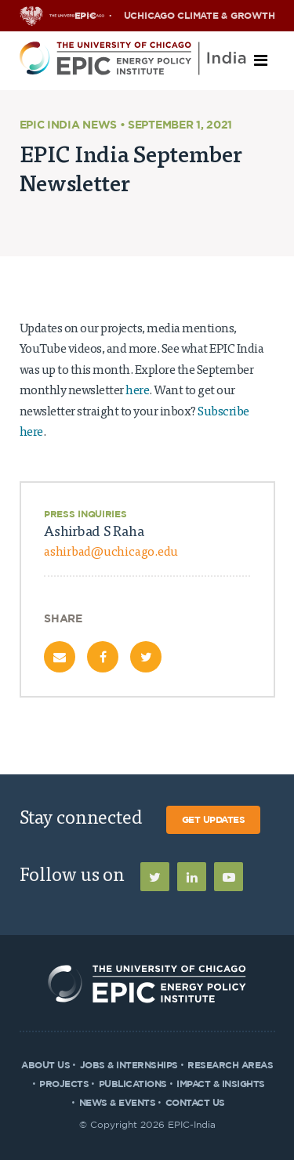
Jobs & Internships (129, 1065)
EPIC (85, 15)
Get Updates (213, 820)
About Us (45, 1065)
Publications (133, 1084)
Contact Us (195, 1102)
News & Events (117, 1102)
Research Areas (230, 1065)
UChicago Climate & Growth (199, 15)
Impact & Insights (220, 1084)
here (137, 391)
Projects (64, 1084)
